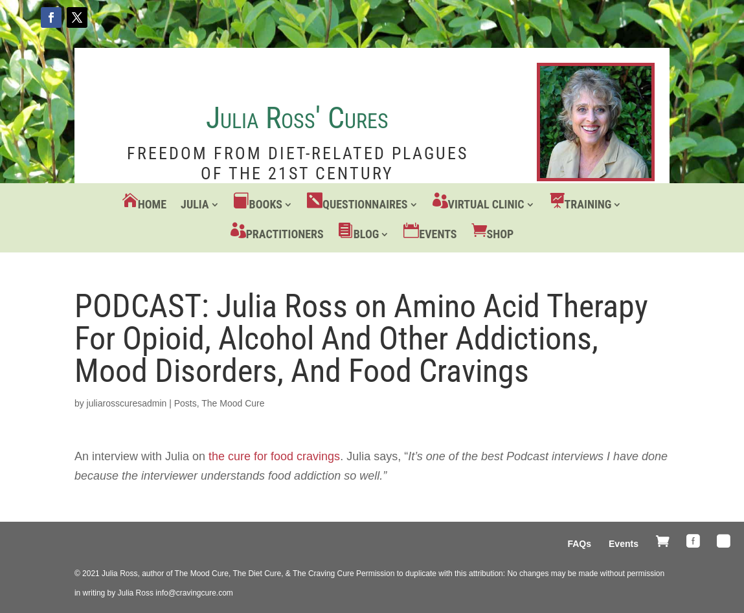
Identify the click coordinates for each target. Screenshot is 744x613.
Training (588, 204)
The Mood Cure (232, 403)
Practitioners (285, 234)
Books (266, 204)
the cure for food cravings (274, 456)
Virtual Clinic (486, 204)
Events (438, 234)
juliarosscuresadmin (127, 403)
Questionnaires (364, 204)
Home (152, 204)
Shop (500, 234)
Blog (366, 234)
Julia (195, 204)
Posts (185, 403)
